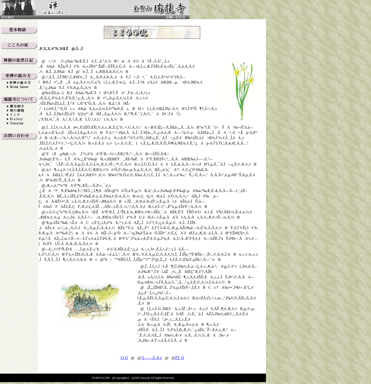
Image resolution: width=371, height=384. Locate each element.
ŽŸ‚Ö (179, 358)
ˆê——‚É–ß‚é (151, 358)
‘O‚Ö (124, 358)
